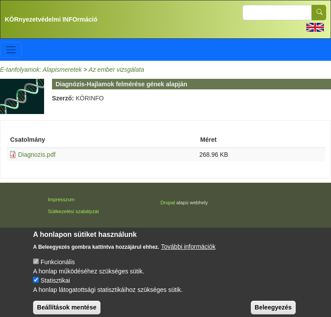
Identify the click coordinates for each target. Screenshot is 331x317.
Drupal (167, 202)
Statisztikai (55, 284)
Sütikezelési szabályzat (73, 211)
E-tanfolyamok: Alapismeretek (41, 69)
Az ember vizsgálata (116, 69)
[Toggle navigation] (11, 49)
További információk (188, 250)
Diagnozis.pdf (37, 154)
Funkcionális (58, 266)
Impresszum (61, 199)
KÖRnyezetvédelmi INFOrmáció (51, 19)
